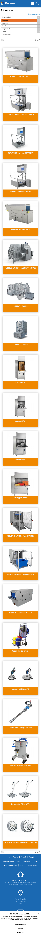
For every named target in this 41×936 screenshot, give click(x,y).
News (18, 861)
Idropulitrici (21, 26)
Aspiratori (21, 31)
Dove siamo (26, 861)
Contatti (36, 861)
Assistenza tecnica (8, 861)
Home (8, 857)
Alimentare (21, 20)
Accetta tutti (20, 932)
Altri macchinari (21, 17)
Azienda (15, 857)
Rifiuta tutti (20, 928)
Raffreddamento (6, 35)
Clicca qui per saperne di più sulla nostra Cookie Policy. (24, 918)
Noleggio (31, 857)
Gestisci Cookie (32, 865)
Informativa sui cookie (10, 865)
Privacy (22, 865)
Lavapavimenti (21, 28)
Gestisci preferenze (20, 924)
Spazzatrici (21, 23)
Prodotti (23, 857)
